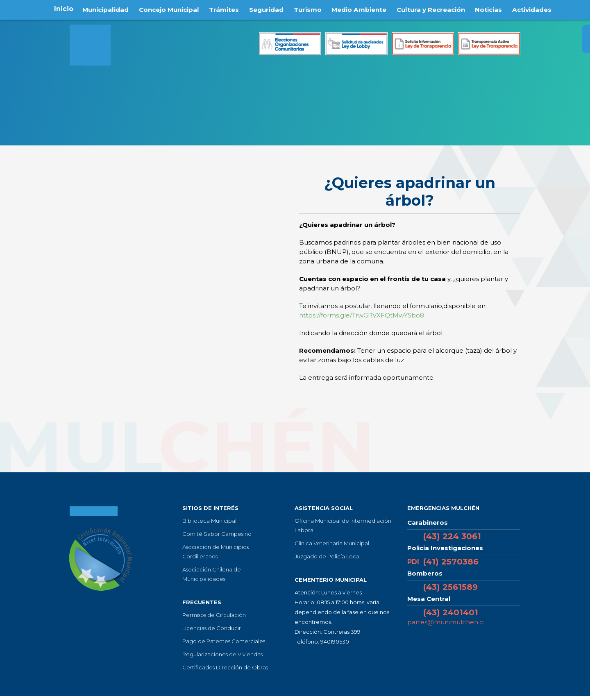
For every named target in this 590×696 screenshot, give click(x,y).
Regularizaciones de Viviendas (222, 654)
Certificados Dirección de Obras (225, 667)
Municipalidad (101, 9)
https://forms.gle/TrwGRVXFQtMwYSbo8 (361, 315)
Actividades (537, 9)
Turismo (307, 9)
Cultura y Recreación (434, 9)
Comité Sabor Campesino (217, 534)
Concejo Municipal (167, 9)
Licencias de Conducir (211, 628)
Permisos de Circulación (214, 615)
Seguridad (266, 9)
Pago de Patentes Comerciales (223, 641)
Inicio (58, 9)
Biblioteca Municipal (209, 520)
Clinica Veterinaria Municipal (332, 543)
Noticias (493, 9)
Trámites (223, 9)
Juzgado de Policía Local (328, 556)
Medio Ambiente (360, 9)
